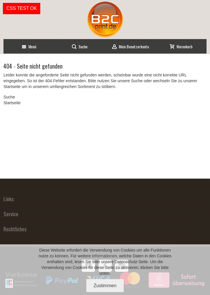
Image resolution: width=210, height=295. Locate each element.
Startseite (12, 86)
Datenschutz (126, 261)
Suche (137, 80)
